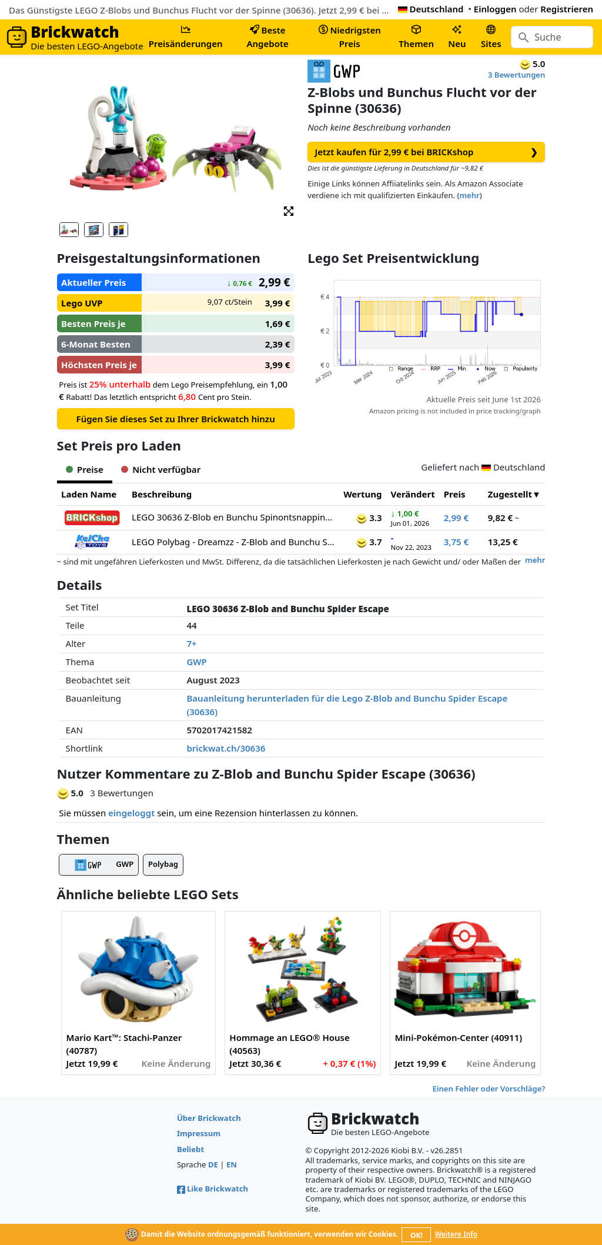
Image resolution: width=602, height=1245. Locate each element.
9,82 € (500, 517)
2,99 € (456, 517)
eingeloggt (131, 813)
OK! (416, 1235)
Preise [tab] (84, 469)
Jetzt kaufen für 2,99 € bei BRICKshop (427, 152)
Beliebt (190, 1149)
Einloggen (495, 9)
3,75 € (456, 542)
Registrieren (566, 9)
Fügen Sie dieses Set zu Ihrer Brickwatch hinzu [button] (175, 419)
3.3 (369, 517)
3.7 (369, 542)
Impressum (198, 1133)
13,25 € (503, 542)
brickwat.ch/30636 (225, 748)
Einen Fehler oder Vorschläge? (488, 1088)
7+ (191, 643)
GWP (196, 661)
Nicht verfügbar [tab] (160, 469)
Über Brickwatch (209, 1118)
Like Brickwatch (212, 1188)
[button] (288, 210)
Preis (455, 494)
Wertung (362, 494)
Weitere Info (456, 1234)
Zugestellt (510, 494)
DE (213, 1164)
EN (231, 1164)
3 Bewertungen (516, 74)
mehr (469, 195)
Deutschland (431, 9)
